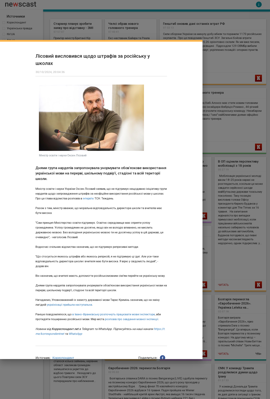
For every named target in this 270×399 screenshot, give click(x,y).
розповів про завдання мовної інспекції (131, 319)
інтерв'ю (88, 198)
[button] (162, 358)
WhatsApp (75, 333)
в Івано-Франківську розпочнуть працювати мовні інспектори (113, 314)
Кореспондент (63, 358)
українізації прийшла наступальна (69, 304)
